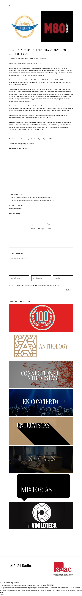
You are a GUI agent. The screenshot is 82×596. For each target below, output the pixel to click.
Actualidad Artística (24, 58)
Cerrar (2, 595)
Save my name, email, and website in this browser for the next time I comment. (35, 285)
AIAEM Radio (34, 58)
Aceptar (50, 585)
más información (42, 585)
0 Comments (43, 58)
